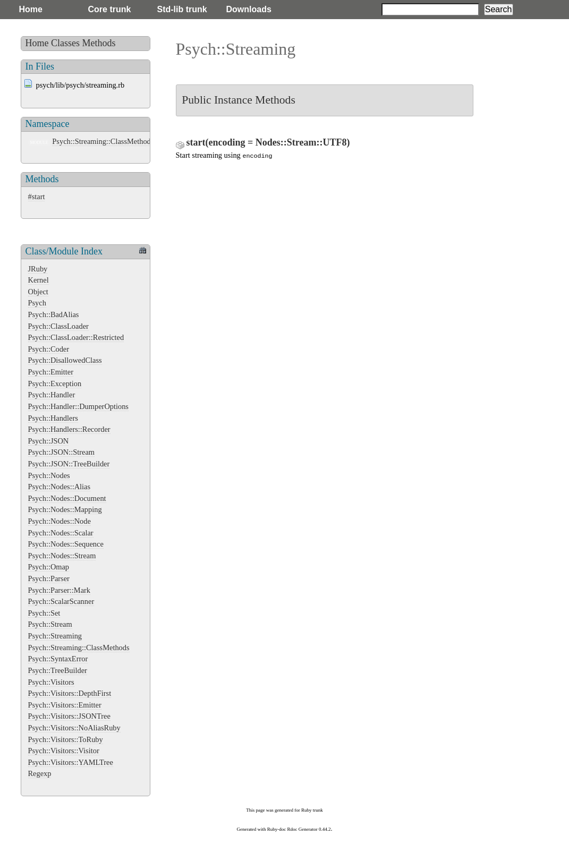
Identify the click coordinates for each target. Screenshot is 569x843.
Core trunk (109, 9)
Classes (65, 43)
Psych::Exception (55, 383)
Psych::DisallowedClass (65, 360)
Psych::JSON (48, 441)
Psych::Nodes (49, 475)
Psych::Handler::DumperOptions (78, 406)
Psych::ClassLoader (58, 326)
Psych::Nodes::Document (67, 498)
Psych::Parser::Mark (59, 590)
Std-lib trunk (182, 9)
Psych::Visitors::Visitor (63, 750)
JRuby (38, 269)
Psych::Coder (49, 349)
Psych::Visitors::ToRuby (65, 739)
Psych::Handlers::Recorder (69, 429)
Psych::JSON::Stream (61, 452)
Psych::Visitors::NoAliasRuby (74, 727)
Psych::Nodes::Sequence (66, 544)
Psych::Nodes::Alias (59, 486)
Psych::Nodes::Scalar (61, 533)
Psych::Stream (50, 624)
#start (36, 196)
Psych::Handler (51, 394)
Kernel (38, 280)
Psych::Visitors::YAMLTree (70, 762)
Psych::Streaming (55, 636)
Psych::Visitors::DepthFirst (70, 693)
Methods (99, 43)
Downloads (248, 9)
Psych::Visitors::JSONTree (69, 716)
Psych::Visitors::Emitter (64, 705)
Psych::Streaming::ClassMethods (103, 141)
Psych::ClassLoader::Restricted (76, 337)
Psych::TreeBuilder (57, 670)
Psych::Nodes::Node (59, 521)
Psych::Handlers (53, 418)
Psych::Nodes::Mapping (65, 509)
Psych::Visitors (51, 682)
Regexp (40, 773)
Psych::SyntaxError (58, 658)
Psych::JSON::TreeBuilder (69, 463)
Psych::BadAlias (53, 314)
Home (31, 9)
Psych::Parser (49, 578)
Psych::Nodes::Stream (62, 555)
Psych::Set (44, 613)
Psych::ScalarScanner (61, 601)
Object (38, 291)
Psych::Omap (49, 567)
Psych (37, 303)
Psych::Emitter (51, 372)
